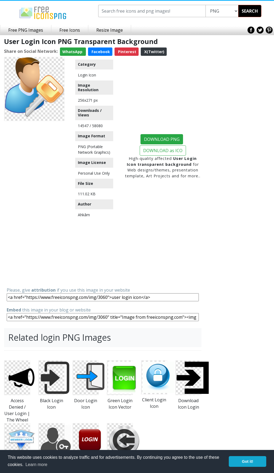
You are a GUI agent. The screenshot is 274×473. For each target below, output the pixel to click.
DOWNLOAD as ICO (162, 150)
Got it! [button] (247, 461)
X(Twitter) (153, 51)
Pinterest (126, 51)
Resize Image (109, 30)
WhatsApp (72, 51)
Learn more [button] (36, 464)
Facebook (100, 51)
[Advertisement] (34, 203)
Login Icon (87, 75)
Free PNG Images (25, 30)
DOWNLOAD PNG (162, 139)
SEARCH (250, 11)
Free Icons (69, 30)
